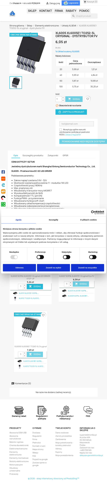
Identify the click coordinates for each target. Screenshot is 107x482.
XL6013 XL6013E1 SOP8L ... (29, 293)
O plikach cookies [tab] (88, 220)
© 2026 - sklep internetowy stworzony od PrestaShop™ (53, 478)
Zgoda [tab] (18, 220)
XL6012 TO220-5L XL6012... (29, 298)
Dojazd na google (40, 459)
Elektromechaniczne (18, 448)
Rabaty (71, 11)
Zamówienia (60, 439)
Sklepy (35, 452)
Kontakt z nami (38, 446)
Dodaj (74, 99)
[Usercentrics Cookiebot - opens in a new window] (93, 212)
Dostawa (36, 432)
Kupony (58, 452)
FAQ (34, 456)
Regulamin (37, 436)
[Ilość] (58, 99)
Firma (59, 11)
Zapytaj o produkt (71, 112)
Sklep (32, 11)
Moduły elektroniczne (19, 461)
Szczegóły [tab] (53, 220)
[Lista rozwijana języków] (17, 3)
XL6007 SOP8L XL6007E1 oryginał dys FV (76, 276)
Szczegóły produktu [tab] (32, 155)
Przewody (13, 474)
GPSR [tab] (65, 155)
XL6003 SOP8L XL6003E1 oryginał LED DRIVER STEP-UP (30, 277)
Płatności (36, 442)
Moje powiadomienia (64, 455)
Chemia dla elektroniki (19, 445)
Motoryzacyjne (16, 464)
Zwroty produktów (63, 436)
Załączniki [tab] (53, 155)
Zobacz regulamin (73, 134)
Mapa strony (37, 449)
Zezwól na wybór (53, 268)
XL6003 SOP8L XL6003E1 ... (78, 296)
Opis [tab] (15, 155)
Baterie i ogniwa (16, 442)
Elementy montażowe (19, 458)
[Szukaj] (84, 16)
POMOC (84, 11)
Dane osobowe (62, 432)
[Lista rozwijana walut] (36, 3)
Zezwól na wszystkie (87, 268)
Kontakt (45, 11)
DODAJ (35, 286)
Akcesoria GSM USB (17, 432)
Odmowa (19, 268)
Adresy (58, 448)
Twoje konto (63, 428)
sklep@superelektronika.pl (91, 455)
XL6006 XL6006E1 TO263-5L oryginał (30, 346)
